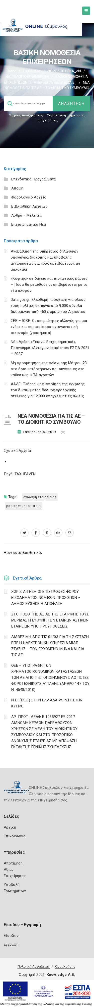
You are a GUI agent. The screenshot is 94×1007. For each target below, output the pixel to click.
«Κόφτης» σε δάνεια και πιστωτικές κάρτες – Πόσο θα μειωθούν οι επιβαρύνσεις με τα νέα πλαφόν (49, 284)
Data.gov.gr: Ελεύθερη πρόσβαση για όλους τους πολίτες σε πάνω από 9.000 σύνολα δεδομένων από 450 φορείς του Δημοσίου (48, 305)
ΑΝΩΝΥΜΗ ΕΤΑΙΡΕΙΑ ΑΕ (39, 497)
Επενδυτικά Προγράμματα (33, 179)
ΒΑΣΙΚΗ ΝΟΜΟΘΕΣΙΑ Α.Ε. (23, 506)
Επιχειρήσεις (48, 120)
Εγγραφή (11, 944)
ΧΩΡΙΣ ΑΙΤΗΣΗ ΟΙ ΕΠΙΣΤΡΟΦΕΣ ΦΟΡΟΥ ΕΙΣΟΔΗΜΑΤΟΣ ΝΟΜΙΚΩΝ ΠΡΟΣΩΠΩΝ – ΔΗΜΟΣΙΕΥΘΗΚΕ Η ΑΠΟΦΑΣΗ (45, 597)
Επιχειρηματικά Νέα (28, 224)
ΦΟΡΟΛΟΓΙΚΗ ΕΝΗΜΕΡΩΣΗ (27, 77)
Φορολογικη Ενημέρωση (65, 115)
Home (11, 71)
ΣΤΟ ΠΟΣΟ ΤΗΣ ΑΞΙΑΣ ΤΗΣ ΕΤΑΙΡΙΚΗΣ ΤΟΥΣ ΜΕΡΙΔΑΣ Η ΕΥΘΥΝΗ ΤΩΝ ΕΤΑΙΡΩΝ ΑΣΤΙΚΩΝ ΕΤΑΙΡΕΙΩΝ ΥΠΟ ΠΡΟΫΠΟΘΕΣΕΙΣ (50, 620)
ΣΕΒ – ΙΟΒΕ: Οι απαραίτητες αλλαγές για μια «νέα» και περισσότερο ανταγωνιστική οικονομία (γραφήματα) (49, 326)
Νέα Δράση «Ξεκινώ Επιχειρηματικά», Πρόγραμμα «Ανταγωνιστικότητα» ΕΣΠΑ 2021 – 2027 (50, 348)
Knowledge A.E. (61, 974)
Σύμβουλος (32, 71)
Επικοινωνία (14, 836)
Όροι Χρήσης (65, 966)
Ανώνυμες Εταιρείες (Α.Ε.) (55, 82)
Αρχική (10, 827)
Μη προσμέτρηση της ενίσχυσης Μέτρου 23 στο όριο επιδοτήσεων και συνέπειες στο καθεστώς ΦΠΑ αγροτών (49, 369)
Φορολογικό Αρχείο (28, 197)
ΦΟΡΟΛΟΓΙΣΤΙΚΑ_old (64, 71)
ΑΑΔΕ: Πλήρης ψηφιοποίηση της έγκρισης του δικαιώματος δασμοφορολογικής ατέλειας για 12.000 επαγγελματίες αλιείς (48, 390)
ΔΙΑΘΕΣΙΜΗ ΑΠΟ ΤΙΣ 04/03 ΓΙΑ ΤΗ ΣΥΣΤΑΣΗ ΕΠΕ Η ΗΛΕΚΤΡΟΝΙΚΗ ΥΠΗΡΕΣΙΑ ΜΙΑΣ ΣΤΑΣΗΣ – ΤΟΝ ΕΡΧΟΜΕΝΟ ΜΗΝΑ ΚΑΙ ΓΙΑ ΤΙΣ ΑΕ (50, 646)
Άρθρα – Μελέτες (26, 215)
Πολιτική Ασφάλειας (34, 966)
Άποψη (17, 188)
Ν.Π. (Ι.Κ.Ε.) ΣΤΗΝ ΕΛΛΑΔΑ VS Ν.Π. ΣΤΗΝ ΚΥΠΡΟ (46, 703)
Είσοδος (11, 935)
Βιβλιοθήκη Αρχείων (29, 206)
